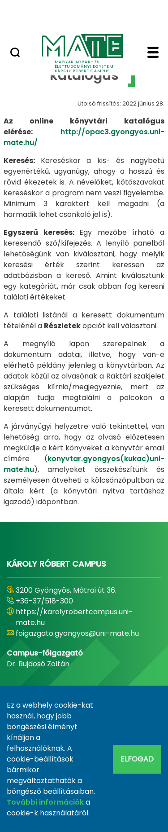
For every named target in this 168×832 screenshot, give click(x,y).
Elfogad (137, 759)
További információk (45, 802)
